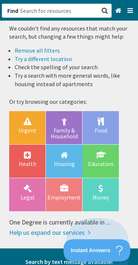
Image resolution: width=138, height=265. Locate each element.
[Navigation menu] (131, 11)
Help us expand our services (49, 232)
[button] (69, 132)
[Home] (119, 11)
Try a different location (43, 59)
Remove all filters (37, 50)
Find (12, 10)
